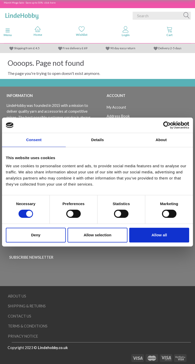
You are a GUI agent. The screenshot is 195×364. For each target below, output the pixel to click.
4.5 (37, 48)
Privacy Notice (23, 336)
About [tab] (161, 140)
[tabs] (169, 32)
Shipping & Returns (27, 306)
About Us (17, 296)
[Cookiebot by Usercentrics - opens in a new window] (167, 125)
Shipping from (23, 48)
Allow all (159, 235)
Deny (35, 235)
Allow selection (97, 235)
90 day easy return (122, 48)
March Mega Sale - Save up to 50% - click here (30, 2)
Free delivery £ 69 (75, 48)
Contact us (19, 316)
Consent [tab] (34, 140)
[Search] (187, 15)
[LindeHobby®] (22, 14)
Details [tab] (97, 140)
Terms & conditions (27, 326)
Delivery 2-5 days (170, 48)
